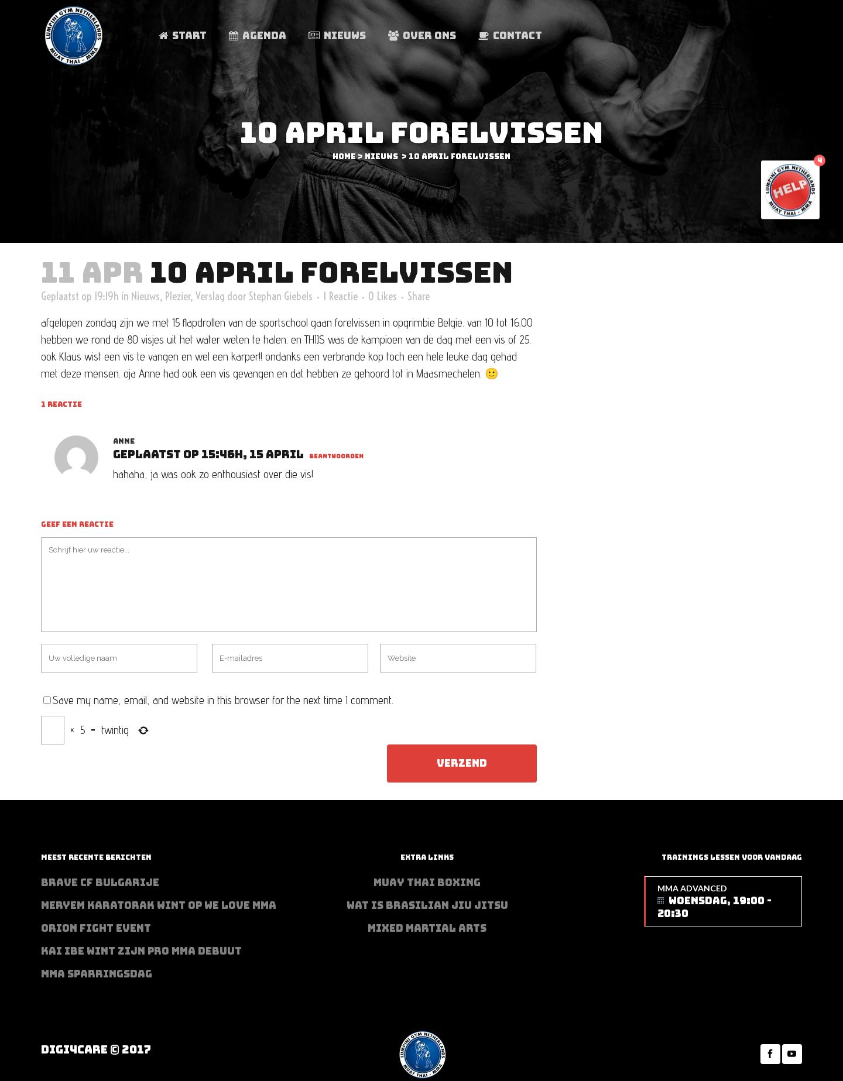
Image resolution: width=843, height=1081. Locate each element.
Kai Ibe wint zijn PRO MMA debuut (141, 951)
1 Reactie (340, 296)
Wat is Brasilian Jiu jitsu (427, 905)
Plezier (177, 296)
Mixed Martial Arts (427, 928)
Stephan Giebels (281, 296)
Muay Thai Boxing (427, 882)
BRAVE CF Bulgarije (100, 882)
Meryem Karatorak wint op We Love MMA (158, 905)
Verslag (210, 296)
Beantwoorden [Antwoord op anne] (336, 456)
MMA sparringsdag (96, 973)
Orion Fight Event (96, 928)
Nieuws (381, 157)
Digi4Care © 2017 (96, 1049)
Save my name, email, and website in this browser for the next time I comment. (223, 700)
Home (344, 157)
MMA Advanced (723, 901)
